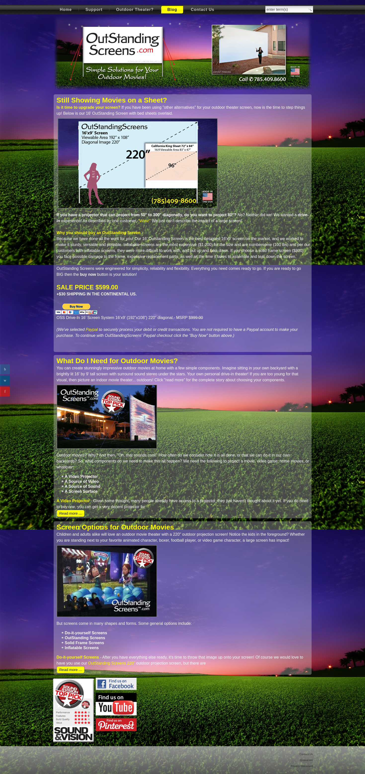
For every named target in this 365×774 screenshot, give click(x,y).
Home (66, 9)
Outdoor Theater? (135, 9)
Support (93, 9)
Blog (172, 9)
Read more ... (70, 513)
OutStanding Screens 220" (111, 663)
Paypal (92, 329)
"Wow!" (144, 221)
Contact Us (202, 9)
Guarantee (306, 760)
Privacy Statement (302, 766)
